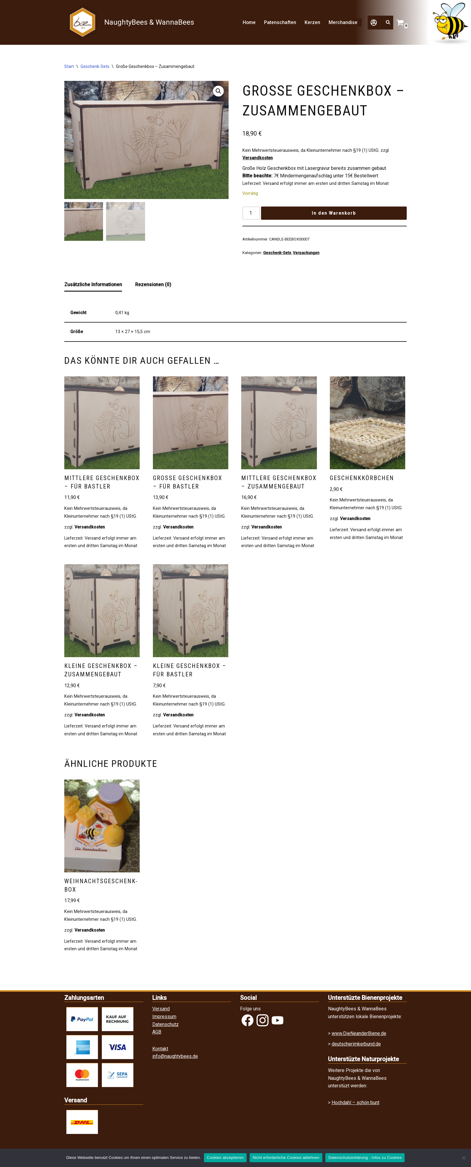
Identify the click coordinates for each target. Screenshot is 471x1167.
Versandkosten (257, 158)
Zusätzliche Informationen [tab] (93, 285)
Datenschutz (165, 1026)
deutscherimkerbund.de (356, 1046)
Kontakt (160, 1050)
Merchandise (343, 22)
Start (69, 66)
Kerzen (312, 22)
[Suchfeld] (388, 22)
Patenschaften (280, 22)
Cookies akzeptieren (225, 1157)
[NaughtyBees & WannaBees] (129, 22)
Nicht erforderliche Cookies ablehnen (286, 1157)
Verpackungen (306, 253)
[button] (375, 27)
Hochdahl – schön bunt (355, 1104)
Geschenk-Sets (95, 66)
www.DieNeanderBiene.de (359, 1035)
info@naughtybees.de (175, 1058)
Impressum (164, 1018)
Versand (161, 1011)
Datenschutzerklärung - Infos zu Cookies (365, 1157)
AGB (156, 1034)
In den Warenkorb (334, 213)
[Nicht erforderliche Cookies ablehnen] (463, 1158)
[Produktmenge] (251, 213)
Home (248, 22)
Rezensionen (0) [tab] (154, 285)
